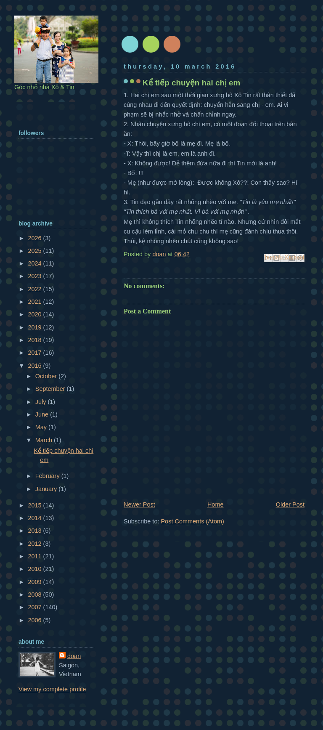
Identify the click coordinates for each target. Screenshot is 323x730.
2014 (35, 518)
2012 (35, 543)
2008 (35, 594)
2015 (35, 505)
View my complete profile (52, 689)
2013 (35, 530)
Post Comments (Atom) (192, 521)
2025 (35, 250)
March (44, 440)
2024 (35, 263)
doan (74, 656)
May (41, 427)
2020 (35, 314)
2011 (35, 556)
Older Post (290, 504)
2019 (35, 327)
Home (215, 504)
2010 (35, 568)
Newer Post (139, 504)
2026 (35, 238)
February (48, 476)
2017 (35, 352)
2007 (35, 607)
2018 (35, 340)
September (51, 388)
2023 (35, 276)
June (42, 414)
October (47, 376)
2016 (35, 365)
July (41, 401)
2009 (35, 582)
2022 (35, 289)
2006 (35, 620)
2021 (35, 301)
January (47, 489)
